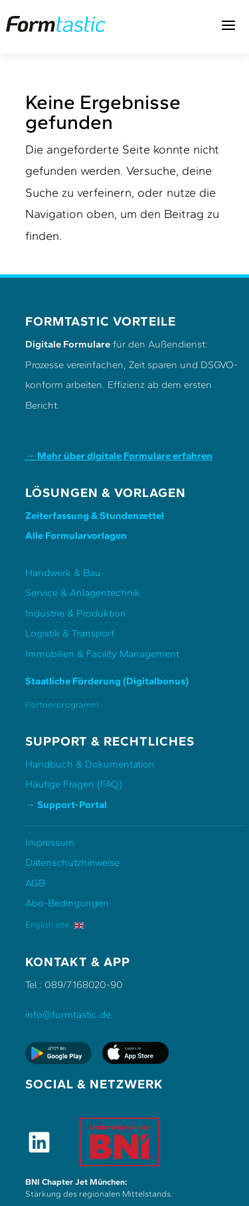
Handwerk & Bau (63, 573)
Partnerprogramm (61, 704)
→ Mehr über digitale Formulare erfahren (118, 456)
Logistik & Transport (69, 633)
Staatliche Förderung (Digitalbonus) (107, 681)
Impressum (49, 843)
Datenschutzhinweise (72, 862)
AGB (35, 883)
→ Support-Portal (66, 805)
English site (54, 925)
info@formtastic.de (68, 1015)
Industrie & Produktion (75, 613)
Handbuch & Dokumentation (90, 764)
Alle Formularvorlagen (76, 536)
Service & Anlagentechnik (82, 593)
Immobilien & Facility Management (102, 654)
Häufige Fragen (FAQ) (73, 784)
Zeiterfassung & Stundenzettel (94, 516)
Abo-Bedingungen (67, 903)
